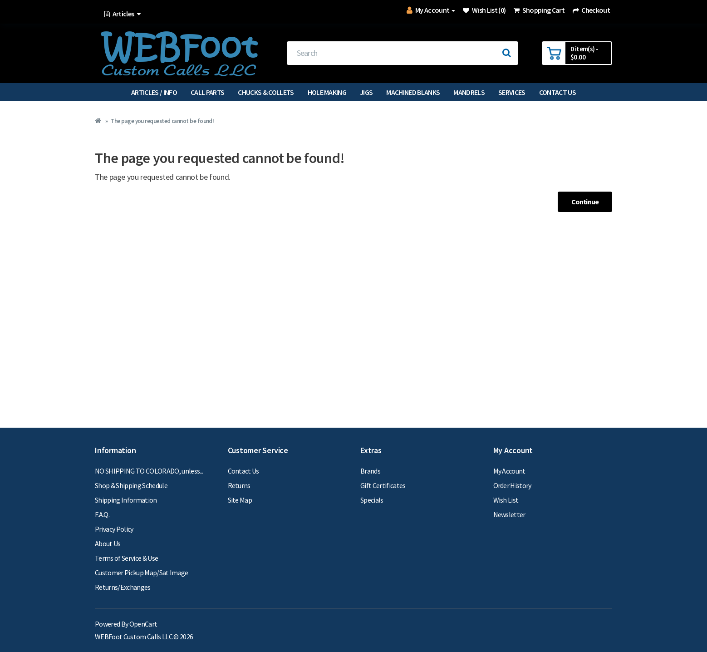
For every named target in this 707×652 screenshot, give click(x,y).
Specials (371, 499)
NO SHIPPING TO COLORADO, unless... (149, 470)
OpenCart (143, 623)
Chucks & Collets (266, 92)
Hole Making (327, 92)
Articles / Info (154, 92)
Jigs (366, 92)
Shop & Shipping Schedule (131, 485)
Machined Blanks (413, 92)
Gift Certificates (383, 485)
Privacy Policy (114, 528)
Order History (512, 485)
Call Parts (207, 92)
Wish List (506, 499)
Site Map (240, 499)
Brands (370, 470)
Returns (239, 485)
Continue (585, 201)
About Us (108, 543)
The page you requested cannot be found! (162, 121)
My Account (509, 470)
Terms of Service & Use (126, 558)
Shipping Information (126, 499)
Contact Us (557, 92)
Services (511, 92)
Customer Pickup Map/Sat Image (141, 572)
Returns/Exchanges (123, 587)
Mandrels (469, 92)
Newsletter (509, 514)
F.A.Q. (102, 514)
